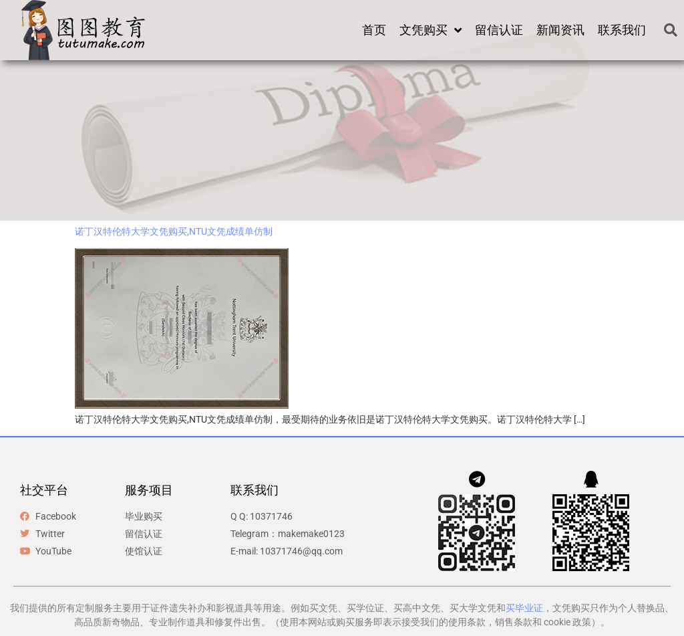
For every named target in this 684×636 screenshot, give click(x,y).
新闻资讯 (560, 30)
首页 (374, 30)
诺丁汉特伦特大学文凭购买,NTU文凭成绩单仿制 (174, 231)
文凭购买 (430, 30)
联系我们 (622, 30)
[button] (670, 30)
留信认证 (499, 30)
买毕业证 (524, 608)
